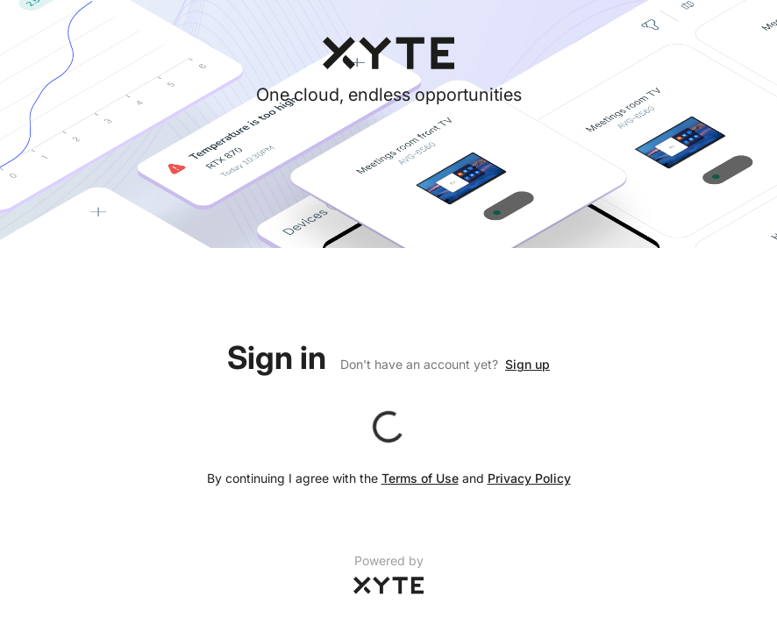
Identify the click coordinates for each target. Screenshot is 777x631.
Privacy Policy (529, 478)
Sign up (527, 364)
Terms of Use (420, 478)
